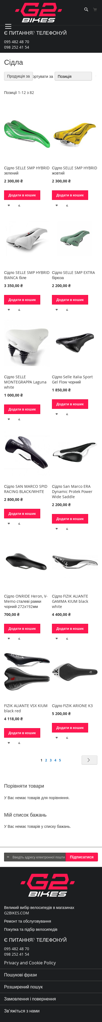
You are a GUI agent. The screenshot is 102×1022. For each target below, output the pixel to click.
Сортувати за (41, 76)
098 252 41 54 (16, 47)
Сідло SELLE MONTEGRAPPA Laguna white (25, 382)
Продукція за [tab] (18, 76)
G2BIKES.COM (16, 912)
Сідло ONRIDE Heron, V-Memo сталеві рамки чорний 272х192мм (26, 601)
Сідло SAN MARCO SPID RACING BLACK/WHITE (25, 489)
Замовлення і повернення (30, 999)
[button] (9, 204)
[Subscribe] (82, 857)
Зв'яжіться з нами (21, 1011)
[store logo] (38, 12)
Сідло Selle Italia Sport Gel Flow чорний (72, 379)
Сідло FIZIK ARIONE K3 (72, 705)
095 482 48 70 (16, 41)
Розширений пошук (23, 987)
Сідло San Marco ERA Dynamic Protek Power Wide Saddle (72, 491)
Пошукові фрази (20, 975)
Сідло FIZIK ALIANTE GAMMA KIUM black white (70, 601)
